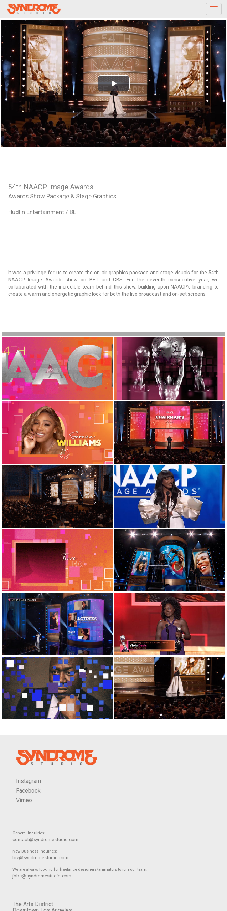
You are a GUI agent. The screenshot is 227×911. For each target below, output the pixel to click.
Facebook (28, 790)
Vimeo (24, 800)
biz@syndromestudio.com (40, 857)
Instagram (28, 781)
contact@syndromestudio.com (45, 839)
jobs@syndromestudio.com (41, 876)
